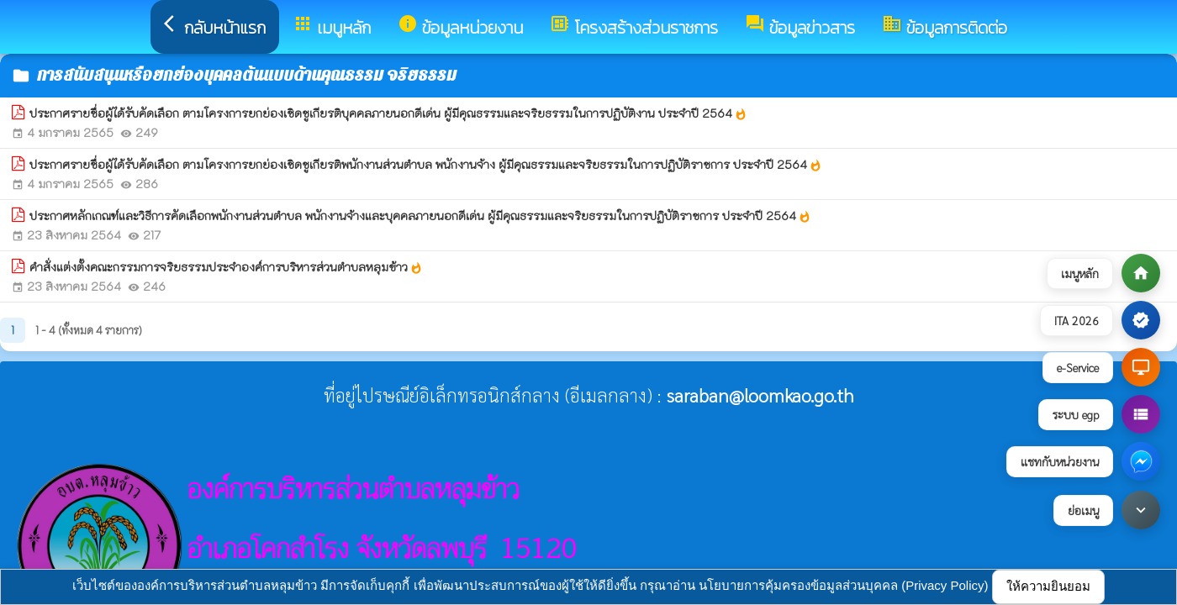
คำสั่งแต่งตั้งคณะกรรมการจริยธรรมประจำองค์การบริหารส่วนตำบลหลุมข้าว (226, 267)
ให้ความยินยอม (1048, 586)
